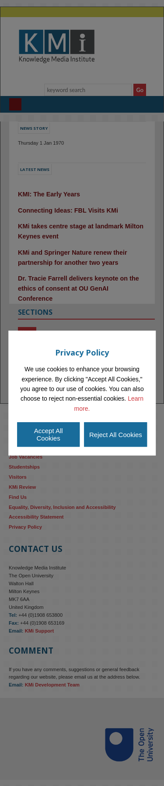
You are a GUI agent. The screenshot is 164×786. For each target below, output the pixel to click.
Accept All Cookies (48, 434)
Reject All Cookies (115, 434)
